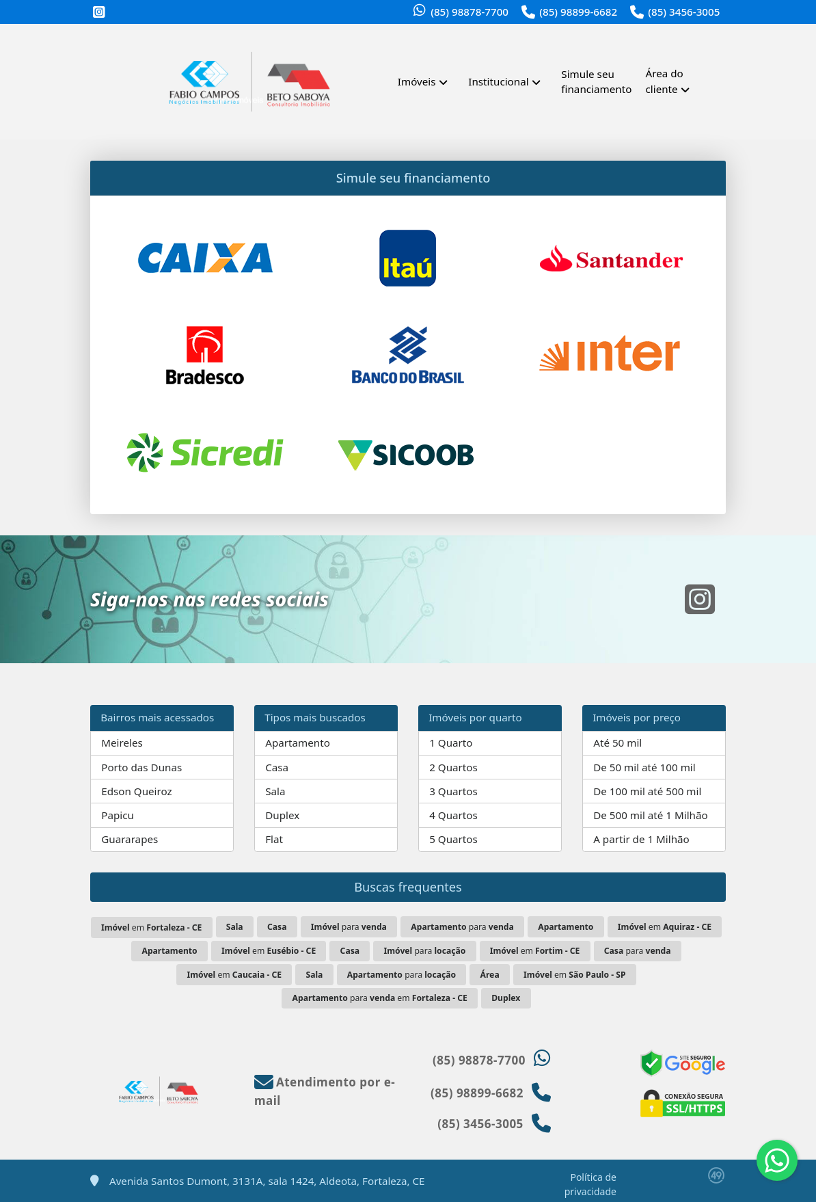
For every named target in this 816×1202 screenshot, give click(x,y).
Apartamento (297, 742)
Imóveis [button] (417, 81)
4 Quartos (453, 815)
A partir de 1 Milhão (641, 839)
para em (380, 998)
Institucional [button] (498, 81)
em (151, 927)
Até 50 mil (617, 742)
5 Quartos (453, 839)
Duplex (282, 815)
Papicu (117, 815)
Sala (275, 791)
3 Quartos (453, 791)
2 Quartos (453, 767)
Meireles (122, 742)
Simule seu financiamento (596, 81)
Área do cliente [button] (664, 81)
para (349, 927)
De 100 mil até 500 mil (647, 791)
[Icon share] (99, 13)
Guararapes (129, 839)
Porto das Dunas (141, 767)
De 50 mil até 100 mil (644, 767)
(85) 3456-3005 (684, 11)
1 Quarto (450, 742)
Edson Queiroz (136, 791)
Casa (276, 767)
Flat (274, 839)
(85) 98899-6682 (578, 11)
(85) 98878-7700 (469, 11)
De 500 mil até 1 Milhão (650, 815)
